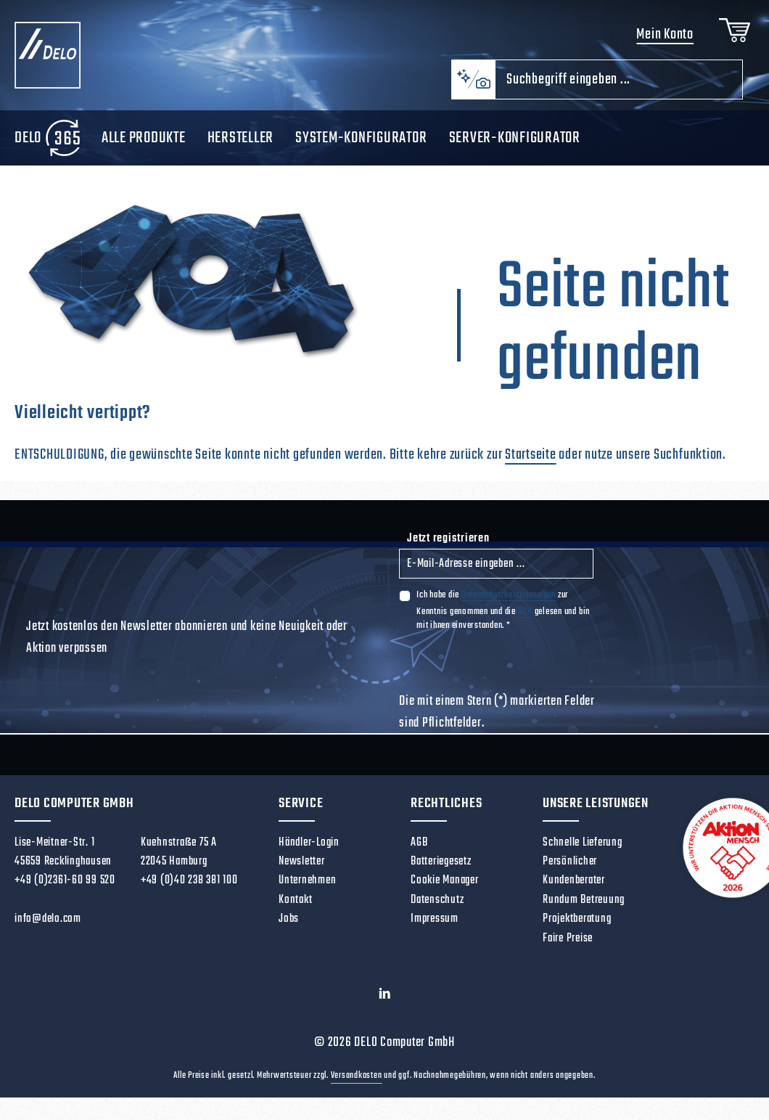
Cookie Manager (445, 880)
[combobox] (619, 79)
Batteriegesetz (441, 861)
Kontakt (295, 900)
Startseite (530, 454)
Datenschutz (437, 900)
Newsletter (302, 861)
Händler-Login (309, 842)
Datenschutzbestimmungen (508, 594)
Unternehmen (307, 880)
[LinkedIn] (385, 996)
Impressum (434, 919)
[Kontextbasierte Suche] (473, 79)
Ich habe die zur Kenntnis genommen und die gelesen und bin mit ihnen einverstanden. (503, 609)
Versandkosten (356, 1075)
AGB (525, 611)
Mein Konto (665, 34)
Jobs (289, 919)
